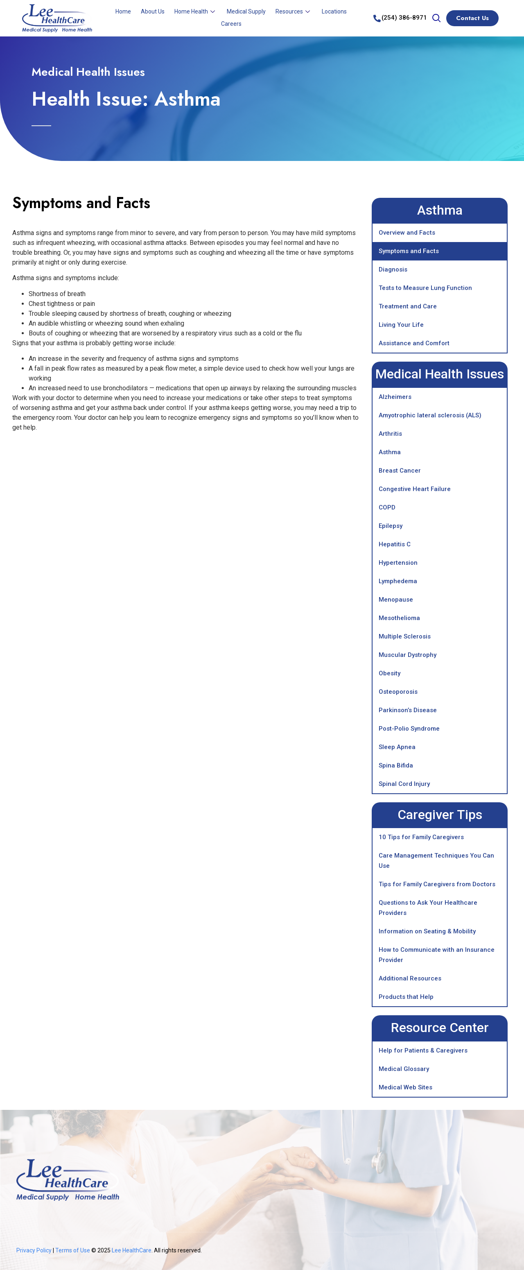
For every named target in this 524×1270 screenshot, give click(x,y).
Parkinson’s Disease (408, 710)
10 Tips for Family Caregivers (421, 837)
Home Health (195, 11)
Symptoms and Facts (409, 251)
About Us (153, 11)
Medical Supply (246, 11)
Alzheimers (395, 397)
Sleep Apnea (397, 747)
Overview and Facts (407, 232)
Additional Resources (410, 978)
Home (123, 11)
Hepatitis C (395, 544)
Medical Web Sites (405, 1087)
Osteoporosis (398, 691)
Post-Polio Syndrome (409, 728)
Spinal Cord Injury (404, 784)
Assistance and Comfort (414, 343)
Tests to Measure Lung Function (425, 288)
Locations (334, 11)
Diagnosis (393, 269)
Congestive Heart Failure (415, 489)
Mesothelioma (399, 618)
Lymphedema (398, 581)
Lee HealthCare (131, 1250)
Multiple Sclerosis (405, 636)
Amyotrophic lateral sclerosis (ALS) (430, 415)
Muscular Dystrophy (407, 655)
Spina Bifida (396, 765)
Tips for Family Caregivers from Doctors (437, 884)
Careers (231, 23)
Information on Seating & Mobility (427, 931)
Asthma (390, 452)
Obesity (389, 673)
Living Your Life (401, 324)
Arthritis (390, 433)
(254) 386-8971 (404, 17)
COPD (387, 507)
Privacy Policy (34, 1250)
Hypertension (398, 562)
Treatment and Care (408, 306)
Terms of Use (73, 1250)
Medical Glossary (404, 1069)
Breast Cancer (400, 470)
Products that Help (406, 997)
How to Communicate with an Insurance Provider (437, 955)
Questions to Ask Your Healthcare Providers (428, 908)
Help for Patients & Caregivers (423, 1050)
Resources (294, 11)
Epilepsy (390, 526)
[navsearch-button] (436, 19)
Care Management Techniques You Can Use (436, 860)
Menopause (396, 599)
